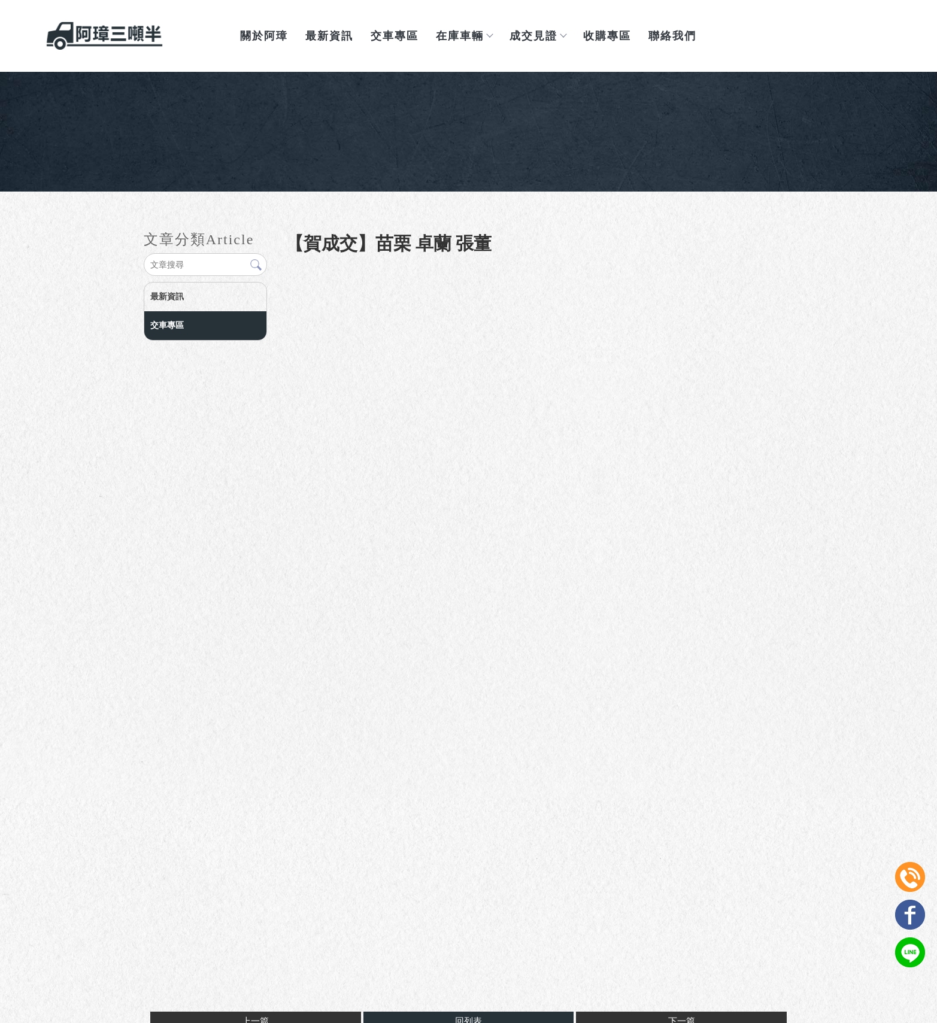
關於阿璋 (264, 35)
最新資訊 (329, 35)
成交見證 (538, 35)
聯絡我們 (672, 35)
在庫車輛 (464, 35)
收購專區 (607, 35)
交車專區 (395, 35)
